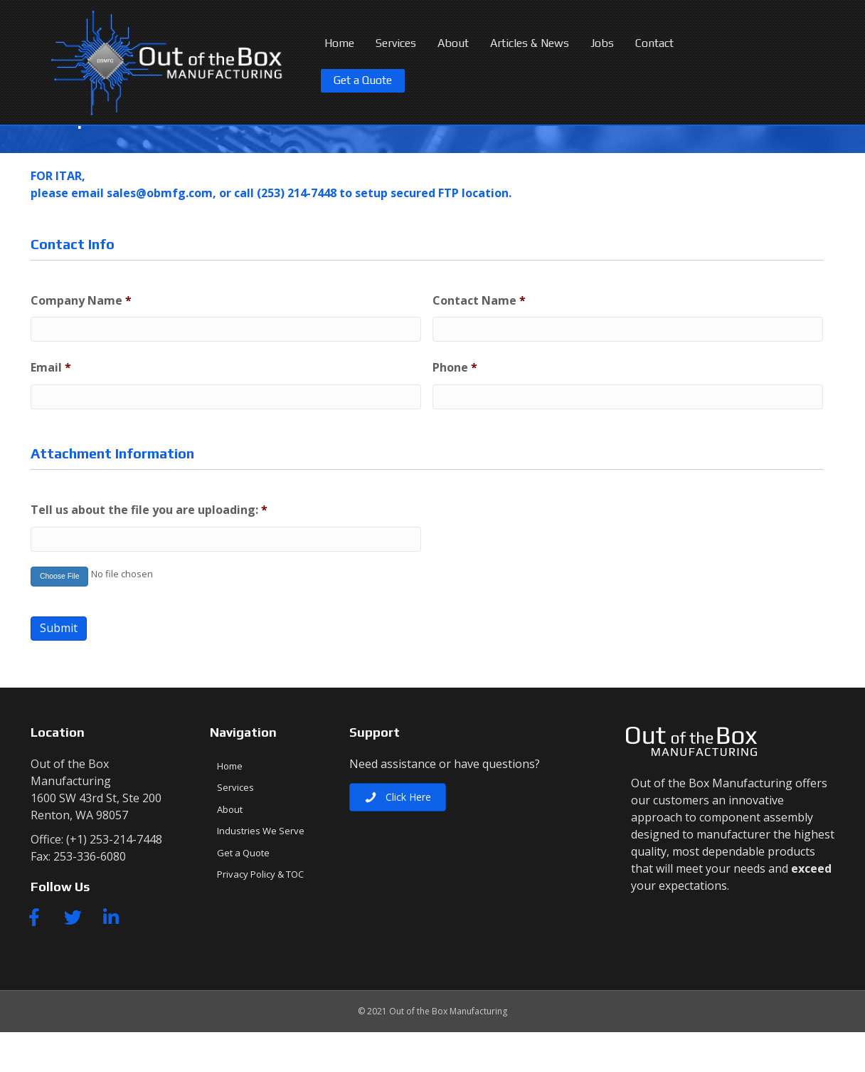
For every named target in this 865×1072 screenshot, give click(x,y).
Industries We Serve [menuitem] (260, 870)
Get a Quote (363, 80)
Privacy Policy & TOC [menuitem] (260, 914)
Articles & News (529, 43)
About (453, 43)
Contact (654, 43)
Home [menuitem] (230, 805)
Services (396, 43)
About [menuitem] (230, 849)
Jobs (602, 43)
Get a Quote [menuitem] (243, 892)
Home (339, 43)
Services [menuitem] (235, 827)
